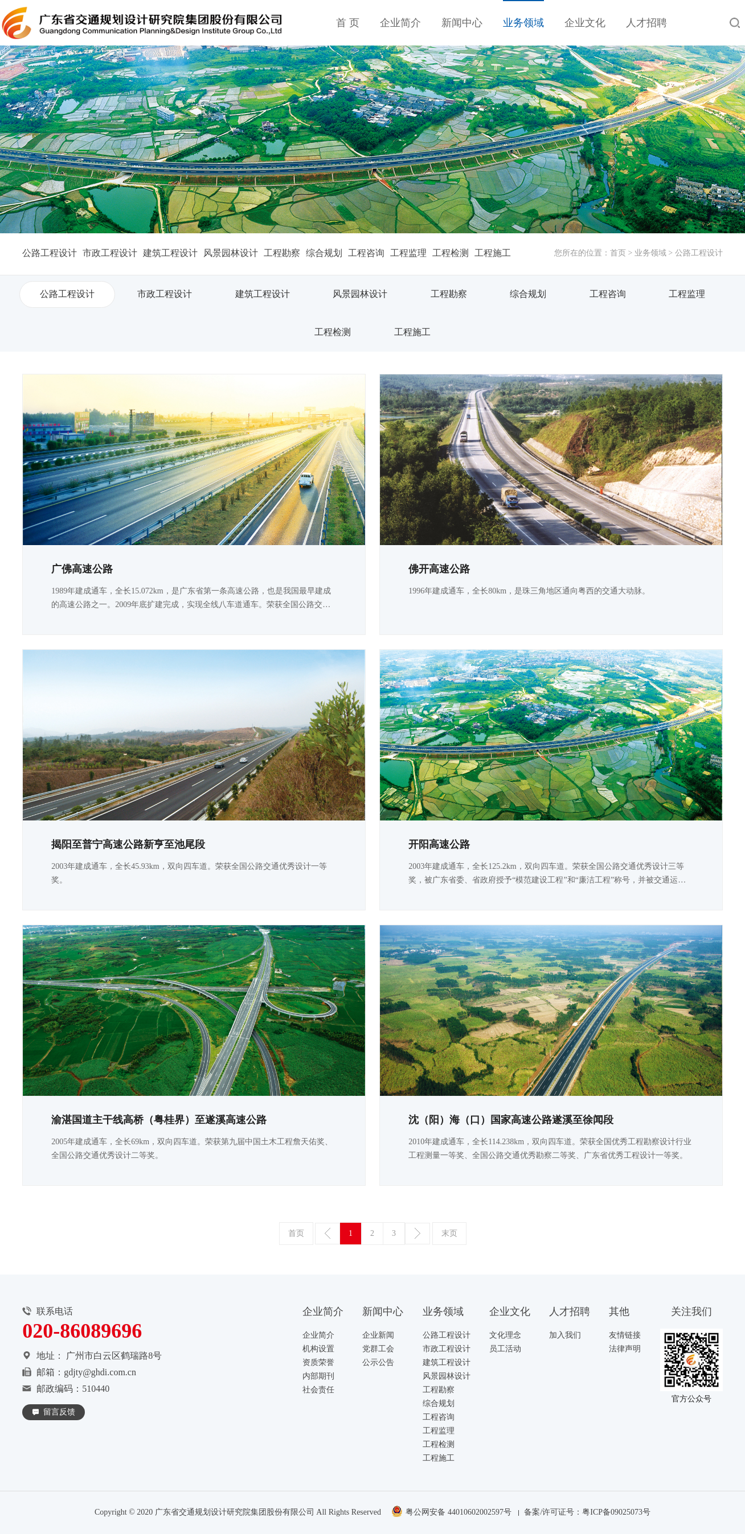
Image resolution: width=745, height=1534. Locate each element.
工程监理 (408, 253)
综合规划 (324, 253)
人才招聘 (646, 22)
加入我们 (565, 1335)
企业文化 (584, 22)
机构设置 (318, 1349)
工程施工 (492, 253)
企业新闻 (378, 1335)
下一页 (417, 1233)
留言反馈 (59, 1412)
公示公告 (378, 1362)
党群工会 (378, 1349)
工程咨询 (366, 253)
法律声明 (625, 1349)
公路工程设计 (49, 253)
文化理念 (505, 1335)
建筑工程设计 (170, 253)
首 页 (347, 22)
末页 (449, 1233)
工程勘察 (282, 253)
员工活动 (505, 1349)
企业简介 (400, 22)
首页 (618, 253)
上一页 (327, 1233)
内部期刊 (318, 1376)
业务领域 (523, 22)
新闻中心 (461, 22)
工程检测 (450, 253)
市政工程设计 (110, 253)
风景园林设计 (230, 253)
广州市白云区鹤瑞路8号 (114, 1355)
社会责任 (318, 1389)
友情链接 (625, 1335)
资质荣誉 (318, 1362)
